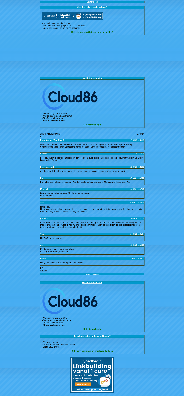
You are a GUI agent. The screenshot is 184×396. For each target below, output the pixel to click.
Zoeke (140, 134)
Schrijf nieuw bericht (50, 134)
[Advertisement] (92, 56)
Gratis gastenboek (92, 274)
